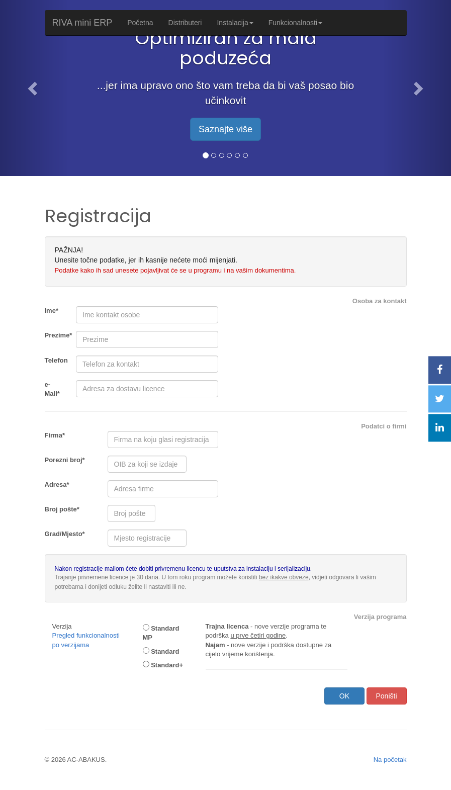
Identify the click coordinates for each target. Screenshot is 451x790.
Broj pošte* (62, 509)
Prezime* (57, 335)
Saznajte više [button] (225, 129)
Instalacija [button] (235, 23)
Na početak (390, 759)
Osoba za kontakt (379, 301)
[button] (34, 88)
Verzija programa (380, 617)
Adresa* (57, 484)
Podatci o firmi (383, 426)
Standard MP (161, 633)
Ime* (51, 310)
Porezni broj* (65, 460)
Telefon (56, 360)
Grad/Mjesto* (65, 534)
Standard (161, 651)
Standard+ (163, 665)
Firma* (55, 435)
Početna (140, 23)
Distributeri (185, 23)
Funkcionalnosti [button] (295, 23)
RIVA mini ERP (82, 23)
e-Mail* (52, 389)
